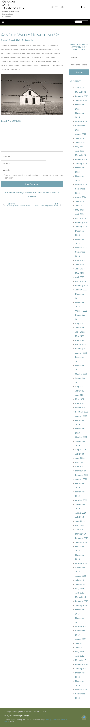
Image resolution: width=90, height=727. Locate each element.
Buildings (20, 192)
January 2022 (81, 353)
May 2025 (79, 147)
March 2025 (80, 155)
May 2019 (79, 525)
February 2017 (81, 664)
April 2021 (79, 403)
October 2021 (81, 374)
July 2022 (79, 328)
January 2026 (81, 100)
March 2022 (80, 344)
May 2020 (79, 462)
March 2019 (80, 534)
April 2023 (79, 277)
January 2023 (81, 290)
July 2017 (79, 643)
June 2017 (79, 647)
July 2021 (79, 391)
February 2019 (81, 538)
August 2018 (80, 576)
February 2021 (81, 412)
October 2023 (81, 248)
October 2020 (81, 437)
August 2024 (80, 197)
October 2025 (81, 121)
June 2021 (79, 395)
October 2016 (81, 690)
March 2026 (80, 92)
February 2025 (81, 159)
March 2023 (80, 281)
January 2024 (81, 227)
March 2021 (80, 408)
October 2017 (81, 626)
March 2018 (80, 597)
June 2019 (79, 521)
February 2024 (81, 222)
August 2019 (80, 513)
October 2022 (81, 311)
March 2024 (80, 218)
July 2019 (79, 517)
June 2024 (79, 206)
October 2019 (81, 500)
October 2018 (81, 563)
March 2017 (80, 660)
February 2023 (81, 286)
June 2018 (79, 584)
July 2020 (79, 454)
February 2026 (81, 96)
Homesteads (30, 192)
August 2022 (80, 323)
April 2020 (79, 466)
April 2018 (79, 593)
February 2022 (81, 349)
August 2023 (80, 260)
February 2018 (81, 601)
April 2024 (79, 214)
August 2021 (80, 386)
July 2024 (79, 201)
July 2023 (79, 264)
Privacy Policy (51, 720)
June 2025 (79, 142)
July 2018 (79, 580)
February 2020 (81, 475)
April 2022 (79, 340)
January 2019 (81, 542)
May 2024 (79, 210)
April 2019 (79, 530)
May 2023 (79, 273)
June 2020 (79, 458)
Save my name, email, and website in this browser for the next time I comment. (33, 176)
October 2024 (81, 184)
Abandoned (10, 192)
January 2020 (81, 479)
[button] (3, 22)
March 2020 (80, 471)
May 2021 (79, 399)
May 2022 (79, 336)
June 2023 (79, 269)
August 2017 (80, 639)
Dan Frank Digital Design (19, 716)
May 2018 (79, 588)
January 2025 (81, 163)
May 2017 (79, 652)
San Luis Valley (44, 192)
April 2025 (79, 151)
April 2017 (79, 656)
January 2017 (81, 668)
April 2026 (79, 88)
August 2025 (80, 134)
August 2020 (80, 450)
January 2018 (81, 605)
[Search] (85, 22)
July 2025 (79, 138)
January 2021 (81, 416)
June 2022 (79, 332)
